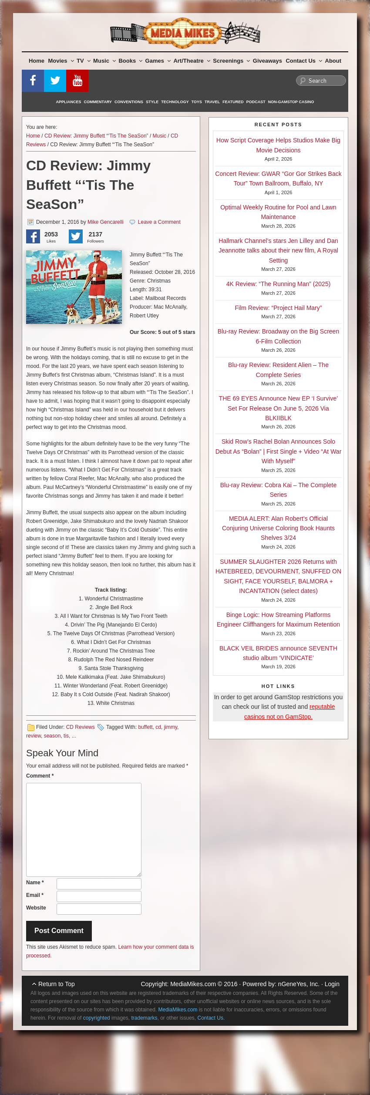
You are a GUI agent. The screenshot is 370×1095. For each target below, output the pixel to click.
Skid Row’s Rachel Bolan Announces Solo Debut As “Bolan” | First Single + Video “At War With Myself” (278, 451)
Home (36, 60)
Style (152, 102)
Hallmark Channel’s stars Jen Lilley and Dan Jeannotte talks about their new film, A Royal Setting (278, 250)
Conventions (128, 102)
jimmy (170, 727)
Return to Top (56, 983)
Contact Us (304, 60)
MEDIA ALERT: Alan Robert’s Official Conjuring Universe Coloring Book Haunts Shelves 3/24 (278, 528)
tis (66, 736)
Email (35, 895)
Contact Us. (211, 1018)
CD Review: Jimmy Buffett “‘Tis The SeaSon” (96, 136)
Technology (175, 102)
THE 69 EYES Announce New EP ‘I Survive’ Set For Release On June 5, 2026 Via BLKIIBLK (278, 408)
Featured (232, 102)
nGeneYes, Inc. (299, 983)
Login (332, 983)
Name (35, 882)
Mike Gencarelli (105, 222)
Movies (61, 60)
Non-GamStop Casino (291, 102)
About (333, 60)
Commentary (98, 102)
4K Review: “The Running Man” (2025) (278, 283)
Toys (197, 102)
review (33, 736)
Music (104, 60)
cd (158, 727)
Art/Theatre (191, 60)
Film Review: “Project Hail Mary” (278, 307)
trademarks (144, 1018)
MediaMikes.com (193, 983)
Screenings (231, 60)
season (52, 736)
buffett (145, 727)
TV (84, 60)
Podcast (256, 102)
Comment (40, 776)
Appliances (68, 102)
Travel (212, 102)
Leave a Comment (159, 222)
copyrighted (96, 1018)
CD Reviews (80, 727)
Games (158, 60)
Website (36, 908)
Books (130, 60)
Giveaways (267, 60)
